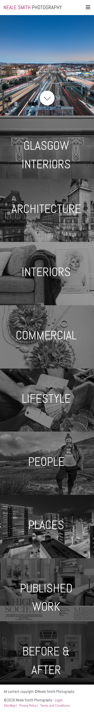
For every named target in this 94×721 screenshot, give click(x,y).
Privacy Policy (28, 705)
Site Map (10, 705)
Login (58, 700)
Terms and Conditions (55, 705)
